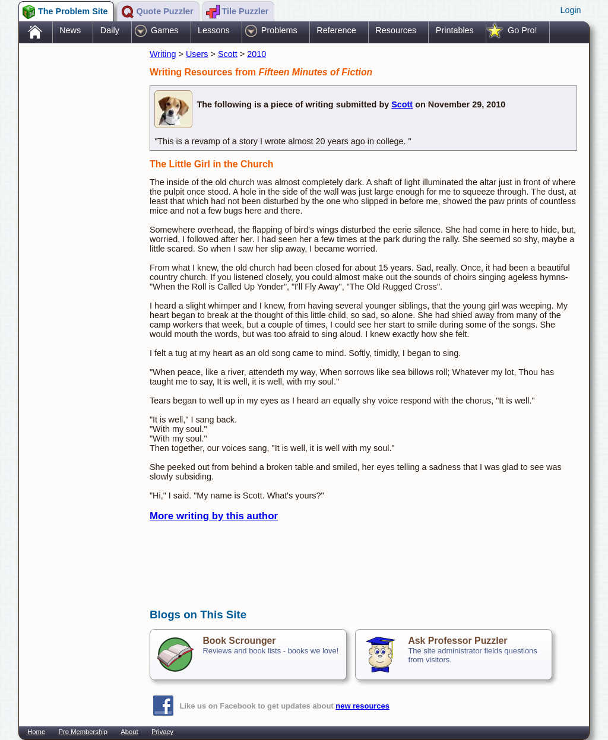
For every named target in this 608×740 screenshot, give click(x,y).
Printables (455, 30)
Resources (395, 30)
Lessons (214, 30)
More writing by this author (214, 516)
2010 (256, 54)
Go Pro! (522, 30)
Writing (163, 54)
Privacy (162, 731)
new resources (362, 705)
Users (197, 54)
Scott (228, 54)
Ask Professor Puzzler (457, 641)
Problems (279, 30)
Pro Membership (83, 731)
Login (570, 10)
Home (36, 731)
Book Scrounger (239, 641)
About (129, 731)
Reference (336, 30)
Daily (109, 30)
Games (164, 30)
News (70, 30)
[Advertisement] (78, 233)
